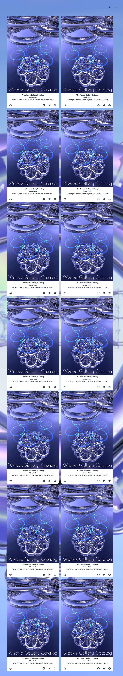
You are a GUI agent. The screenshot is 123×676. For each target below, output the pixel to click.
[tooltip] (109, 7)
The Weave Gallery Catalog (33, 97)
